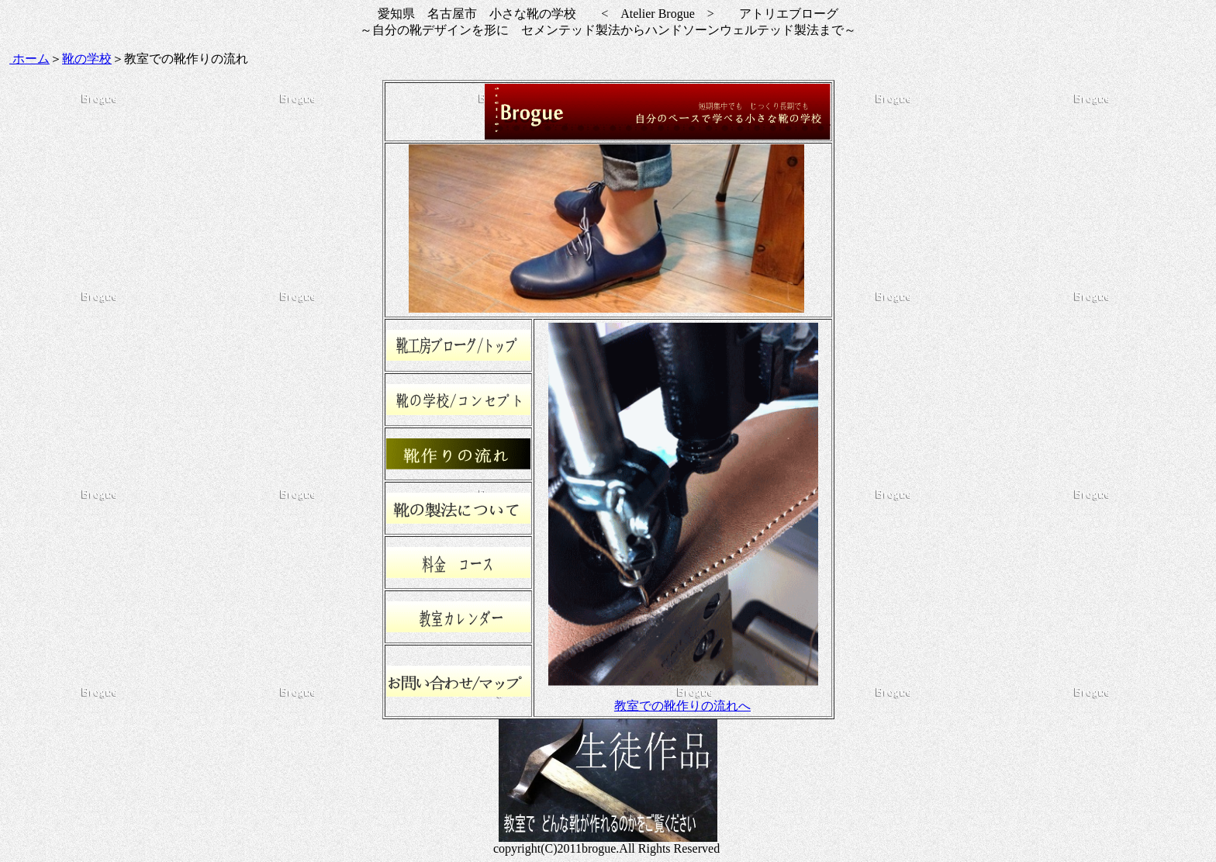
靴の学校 (87, 58)
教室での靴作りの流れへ (682, 705)
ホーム (29, 58)
